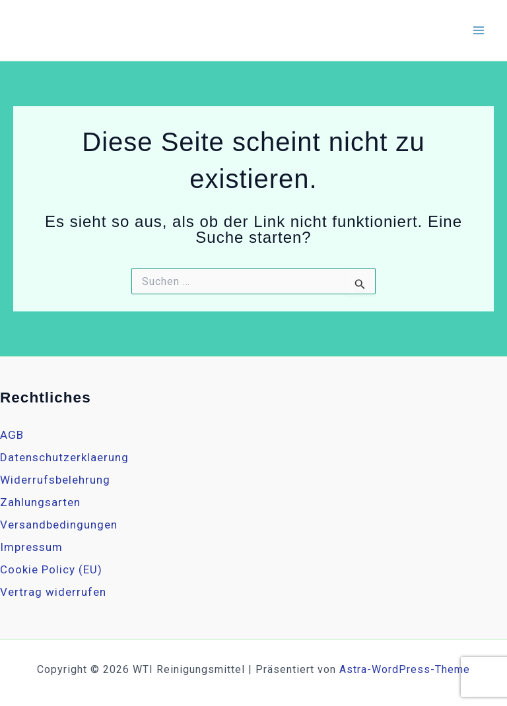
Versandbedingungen (59, 524)
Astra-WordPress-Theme (404, 669)
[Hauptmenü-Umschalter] (479, 30)
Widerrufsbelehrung (55, 479)
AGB (12, 434)
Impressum (31, 547)
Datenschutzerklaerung (64, 457)
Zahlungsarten (40, 502)
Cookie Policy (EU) (51, 569)
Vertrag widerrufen (53, 591)
